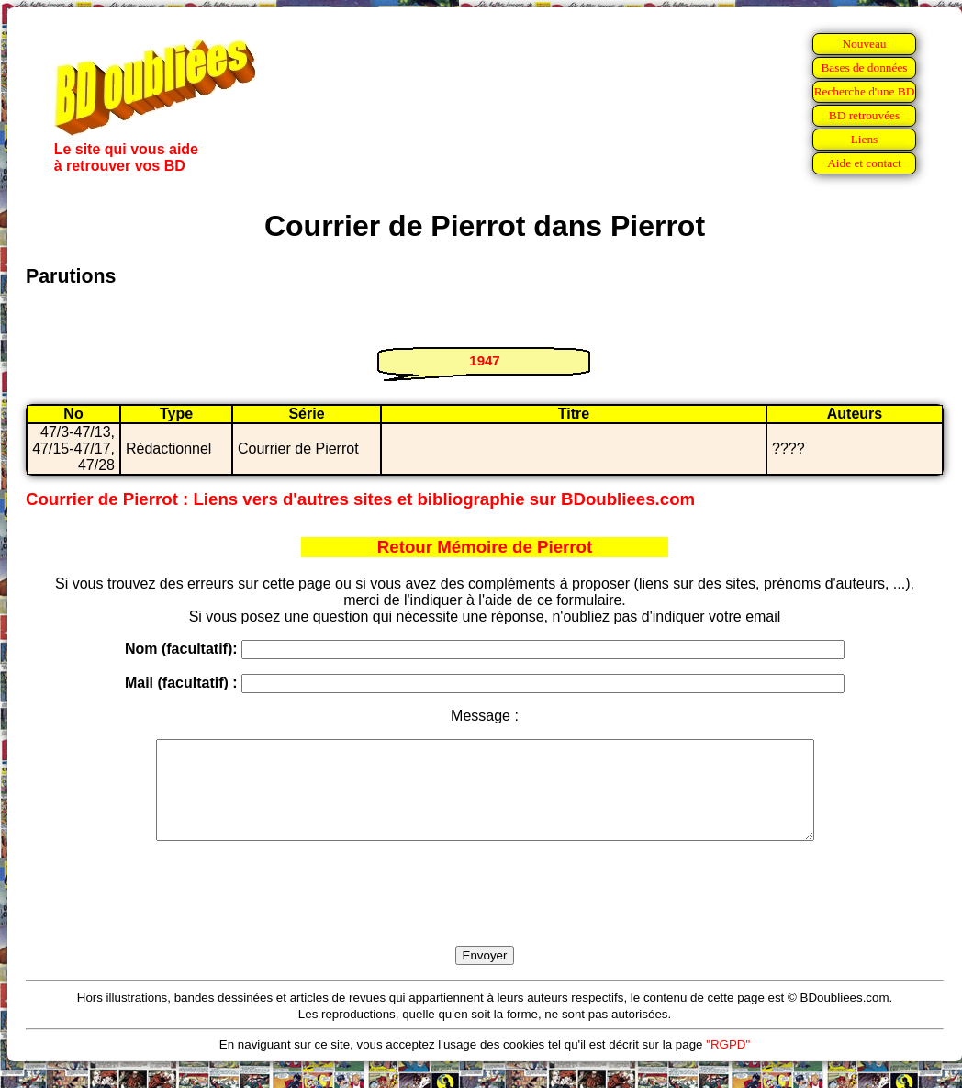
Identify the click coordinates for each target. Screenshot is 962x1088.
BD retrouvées (864, 115)
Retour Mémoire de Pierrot (484, 546)
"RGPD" (728, 1064)
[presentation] (484, 914)
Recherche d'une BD (864, 91)
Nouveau (864, 43)
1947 (484, 360)
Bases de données (864, 67)
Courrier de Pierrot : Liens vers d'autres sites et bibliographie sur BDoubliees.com (360, 499)
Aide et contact (864, 163)
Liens (864, 139)
